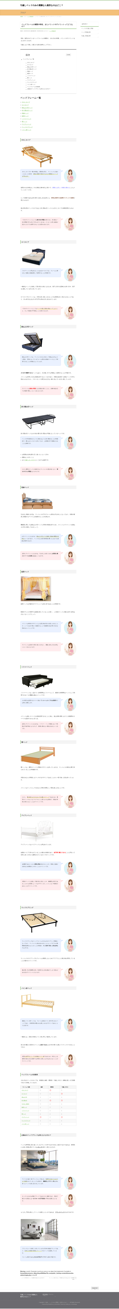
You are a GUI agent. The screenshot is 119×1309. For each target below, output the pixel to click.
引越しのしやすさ (30, 461)
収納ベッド (33, 71)
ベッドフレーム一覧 (31, 59)
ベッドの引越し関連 (87, 28)
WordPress (51, 1304)
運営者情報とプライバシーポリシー (48, 1295)
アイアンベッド (34, 80)
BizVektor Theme (59, 1304)
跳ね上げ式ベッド (34, 67)
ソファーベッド (34, 75)
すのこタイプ (33, 62)
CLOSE (68, 54)
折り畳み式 (24, 1101)
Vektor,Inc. (68, 1304)
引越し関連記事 (86, 36)
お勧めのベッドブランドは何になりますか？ (41, 88)
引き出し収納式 (25, 1105)
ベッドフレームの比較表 (36, 86)
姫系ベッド (33, 73)
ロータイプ (33, 64)
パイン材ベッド (34, 84)
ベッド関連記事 (52, 30)
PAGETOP (95, 1288)
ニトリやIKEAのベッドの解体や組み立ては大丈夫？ (32, 1279)
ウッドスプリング (34, 82)
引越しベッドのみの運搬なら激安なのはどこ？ (41, 5)
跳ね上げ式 (24, 1098)
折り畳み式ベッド (34, 69)
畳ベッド (32, 78)
